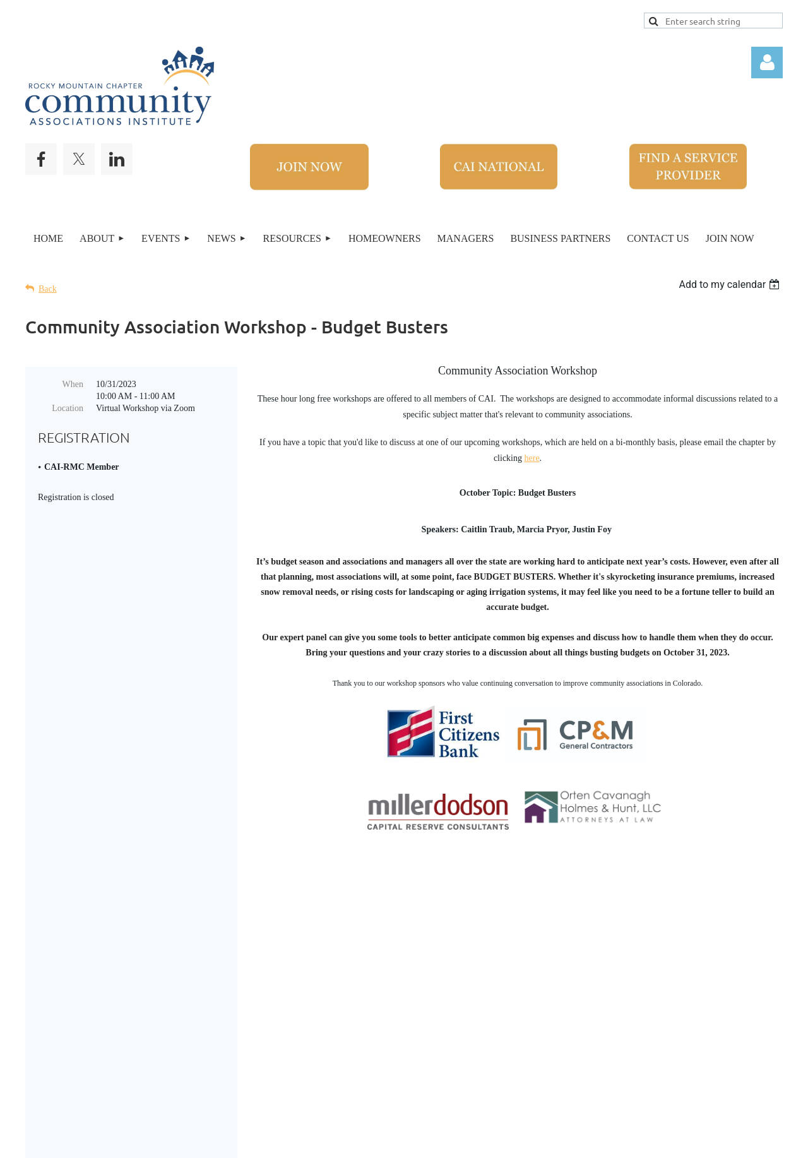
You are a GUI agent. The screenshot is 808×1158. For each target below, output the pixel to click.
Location (67, 408)
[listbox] (731, 284)
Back (48, 289)
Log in (767, 62)
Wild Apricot (604, 1141)
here (532, 458)
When (72, 384)
